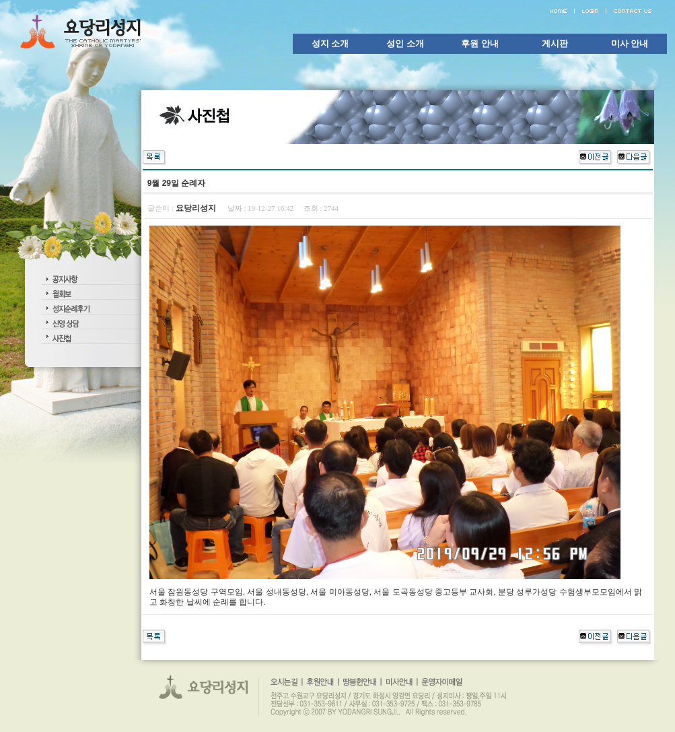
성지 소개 (330, 43)
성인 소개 (405, 43)
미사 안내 (630, 43)
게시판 (555, 43)
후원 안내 (480, 43)
